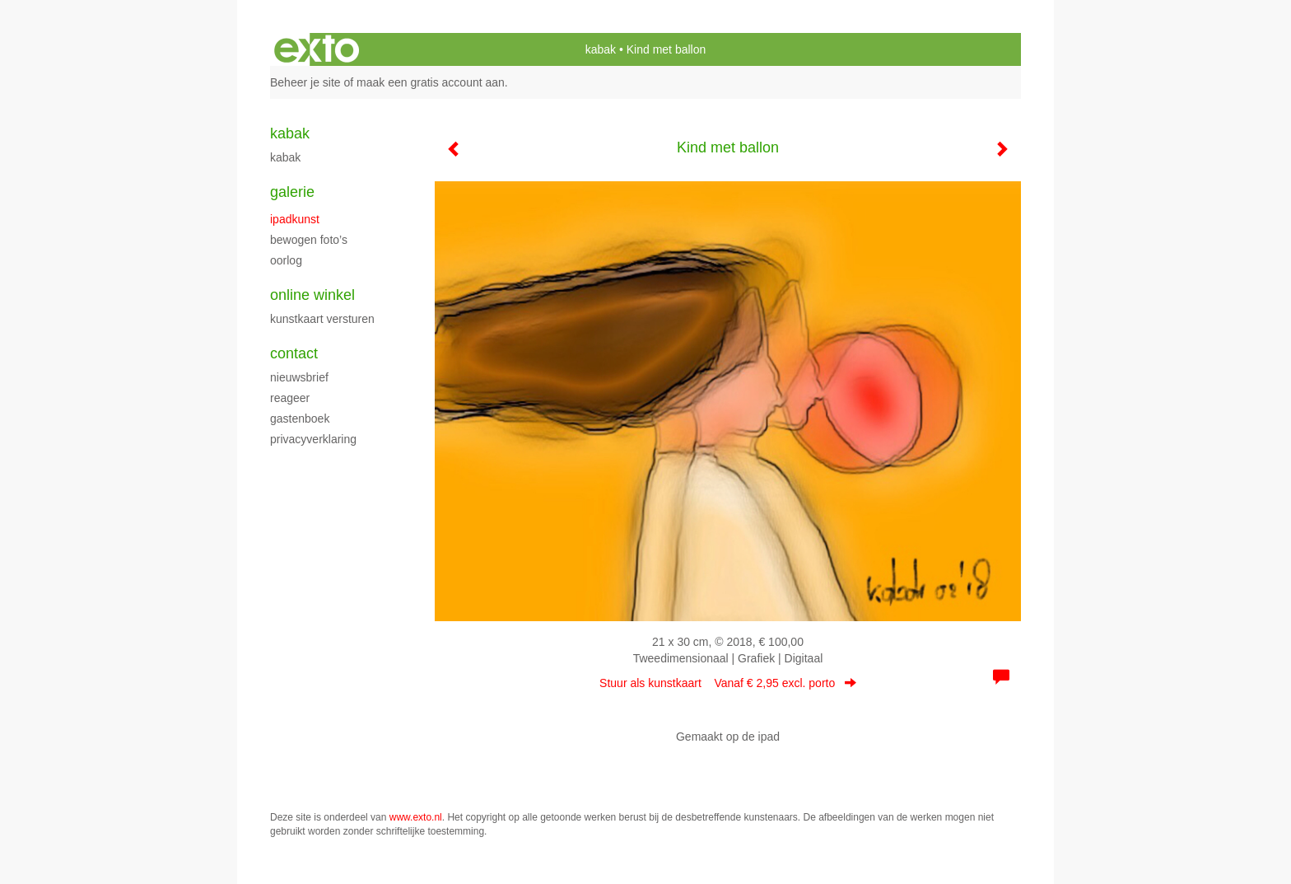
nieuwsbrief (299, 377)
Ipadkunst (294, 219)
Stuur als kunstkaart (727, 683)
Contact (294, 353)
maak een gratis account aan (431, 82)
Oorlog (286, 260)
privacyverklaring (313, 439)
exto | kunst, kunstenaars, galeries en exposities (316, 49)
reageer (290, 398)
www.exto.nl (415, 817)
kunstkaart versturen (322, 318)
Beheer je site (305, 82)
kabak (600, 49)
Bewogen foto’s (308, 239)
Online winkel (312, 295)
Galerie (292, 192)
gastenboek (299, 418)
